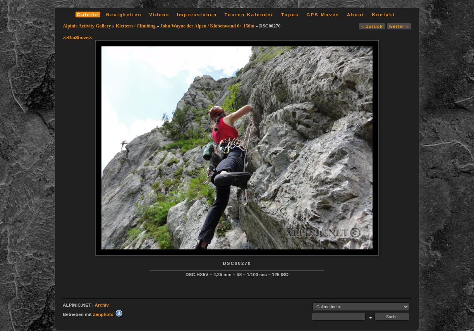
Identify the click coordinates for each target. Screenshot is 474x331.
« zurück (372, 26)
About (355, 14)
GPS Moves (322, 14)
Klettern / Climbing (136, 26)
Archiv (102, 304)
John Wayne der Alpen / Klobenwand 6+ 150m (207, 26)
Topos (290, 14)
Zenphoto (103, 314)
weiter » (399, 26)
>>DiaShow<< (78, 37)
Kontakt (383, 14)
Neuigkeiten (124, 14)
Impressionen (197, 14)
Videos (159, 14)
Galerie (88, 14)
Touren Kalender (249, 14)
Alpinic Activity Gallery (87, 26)
